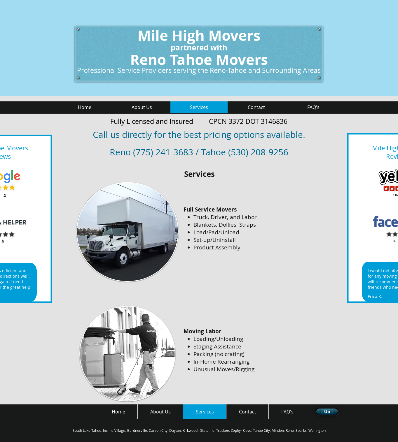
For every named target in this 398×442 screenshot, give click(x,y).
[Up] (327, 411)
